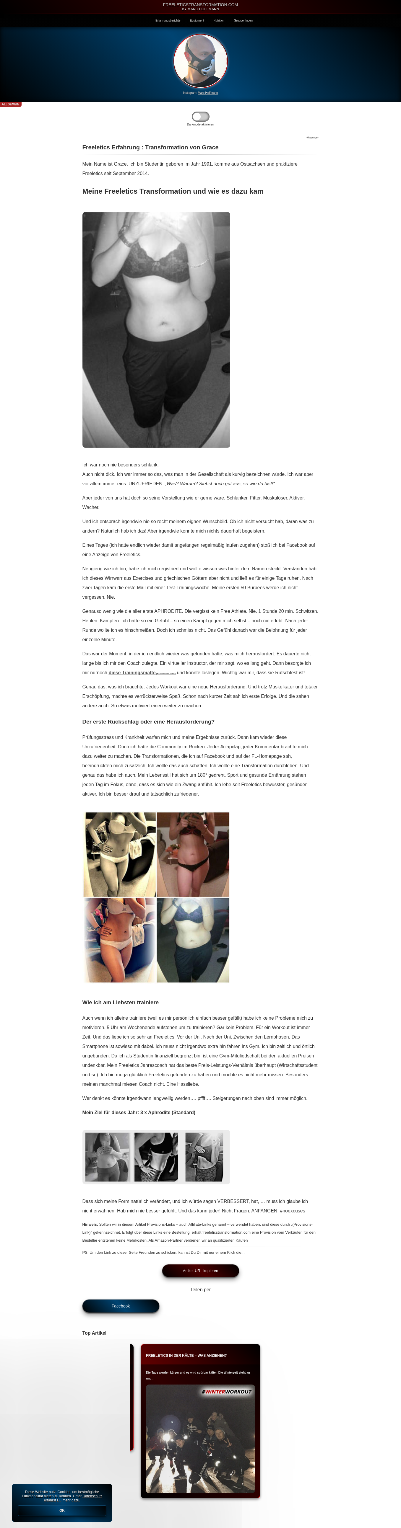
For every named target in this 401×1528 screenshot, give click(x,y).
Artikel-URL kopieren (200, 1271)
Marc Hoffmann (208, 92)
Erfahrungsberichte (168, 20)
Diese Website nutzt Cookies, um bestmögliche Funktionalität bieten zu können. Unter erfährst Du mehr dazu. (62, 1503)
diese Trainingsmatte (142, 672)
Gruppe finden (243, 20)
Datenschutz (92, 1496)
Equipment (197, 20)
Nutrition (218, 20)
